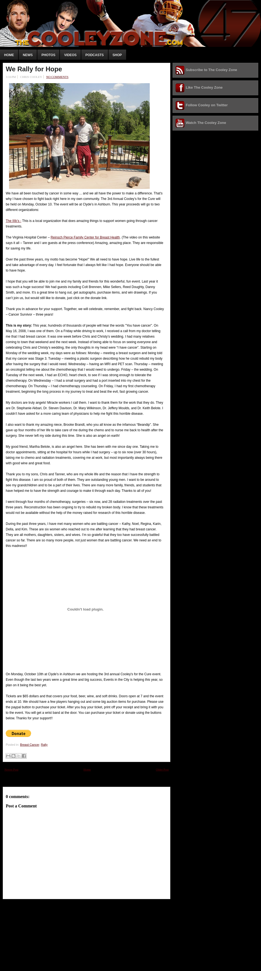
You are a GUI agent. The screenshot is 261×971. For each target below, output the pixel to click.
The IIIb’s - (13, 221)
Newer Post (11, 769)
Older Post (162, 769)
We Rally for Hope (34, 69)
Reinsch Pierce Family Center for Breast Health (85, 237)
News (28, 55)
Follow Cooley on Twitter (207, 105)
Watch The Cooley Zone (206, 123)
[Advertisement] (44, 933)
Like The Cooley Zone (204, 87)
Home (9, 55)
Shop (117, 55)
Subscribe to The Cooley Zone (211, 70)
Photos (48, 55)
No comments (57, 76)
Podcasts (94, 55)
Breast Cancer (29, 744)
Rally (44, 744)
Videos (70, 55)
